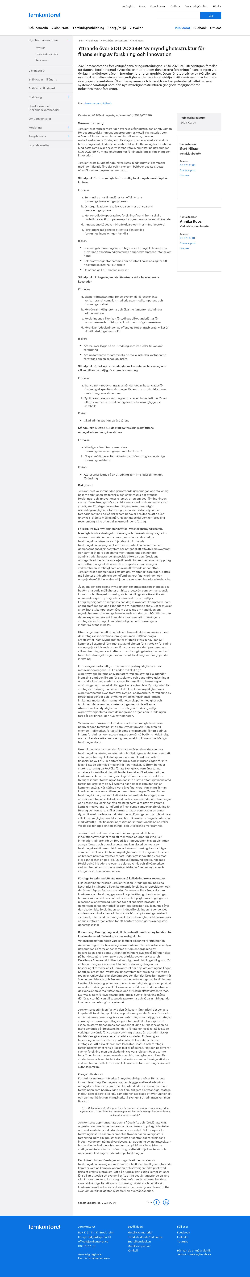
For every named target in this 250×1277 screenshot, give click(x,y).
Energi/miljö (117, 27)
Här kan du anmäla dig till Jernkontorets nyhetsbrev (194, 1252)
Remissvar (42, 60)
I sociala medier (39, 145)
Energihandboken (139, 1241)
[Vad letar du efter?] (179, 15)
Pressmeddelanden (47, 54)
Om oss (215, 27)
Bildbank (200, 27)
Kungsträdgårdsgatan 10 (94, 1236)
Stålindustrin (38, 27)
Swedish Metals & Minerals (145, 1236)
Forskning (35, 127)
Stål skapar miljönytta (43, 79)
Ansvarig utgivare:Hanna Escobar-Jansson (94, 1256)
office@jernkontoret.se (93, 1241)
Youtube (182, 1241)
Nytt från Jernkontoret (43, 40)
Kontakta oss (157, 6)
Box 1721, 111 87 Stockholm (96, 1232)
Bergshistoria (37, 136)
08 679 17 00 (86, 1245)
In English (128, 6)
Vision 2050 (60, 27)
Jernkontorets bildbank (98, 103)
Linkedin (182, 1236)
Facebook (183, 1232)
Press (142, 6)
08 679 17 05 (187, 165)
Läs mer (188, 175)
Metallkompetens (139, 1245)
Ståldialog (35, 97)
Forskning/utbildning (88, 27)
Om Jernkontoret (40, 118)
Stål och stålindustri (42, 88)
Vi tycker (136, 27)
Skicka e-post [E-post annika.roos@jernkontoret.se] (187, 243)
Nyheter (40, 47)
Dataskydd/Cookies (196, 6)
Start (81, 40)
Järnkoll (133, 1250)
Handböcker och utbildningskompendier (44, 107)
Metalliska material (140, 1232)
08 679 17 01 (187, 238)
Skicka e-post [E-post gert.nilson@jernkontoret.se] (187, 170)
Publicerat (182, 27)
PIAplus (217, 6)
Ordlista (175, 6)
